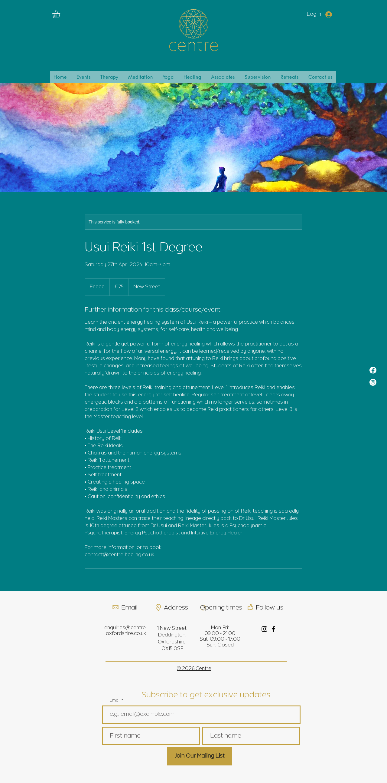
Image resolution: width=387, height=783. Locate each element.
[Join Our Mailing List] (199, 756)
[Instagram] (372, 382)
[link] (60, 14)
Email (114, 700)
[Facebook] (372, 370)
